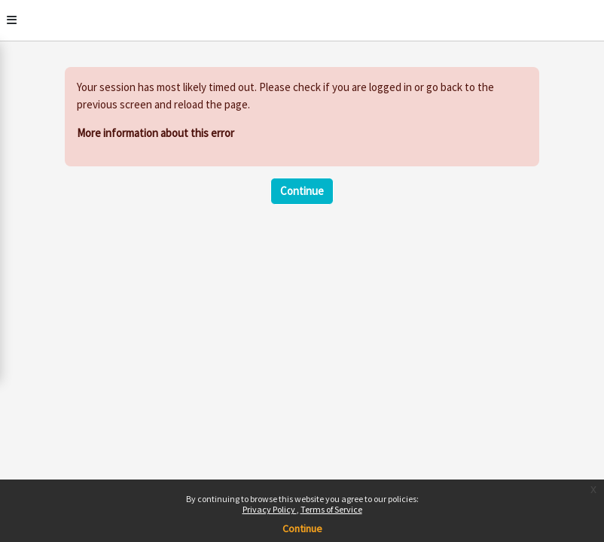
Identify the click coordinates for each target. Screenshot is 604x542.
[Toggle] (11, 20)
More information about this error (155, 133)
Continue (302, 191)
